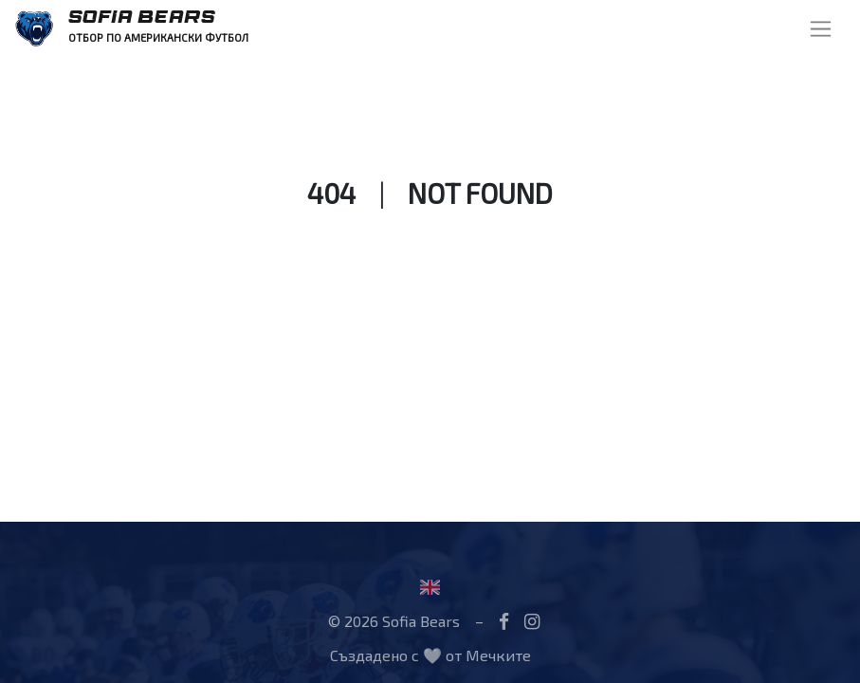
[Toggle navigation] (820, 29)
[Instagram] (532, 621)
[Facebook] (504, 621)
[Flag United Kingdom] (430, 587)
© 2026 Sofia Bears (394, 621)
